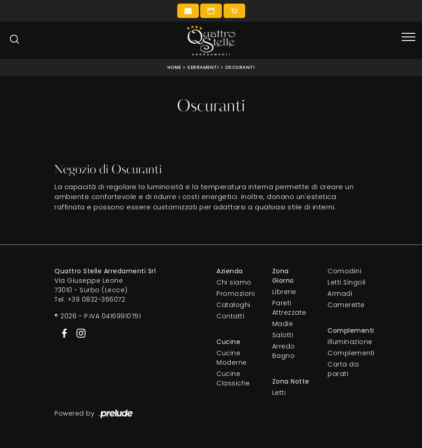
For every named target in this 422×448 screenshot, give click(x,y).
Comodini (344, 271)
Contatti (230, 316)
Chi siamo (233, 282)
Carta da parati (343, 369)
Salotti (283, 334)
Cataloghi (233, 304)
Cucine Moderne (231, 357)
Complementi (348, 352)
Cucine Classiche (233, 378)
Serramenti (203, 67)
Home (174, 67)
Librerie (284, 291)
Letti (279, 392)
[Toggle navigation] (408, 37)
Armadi (340, 293)
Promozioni (235, 293)
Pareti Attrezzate (289, 308)
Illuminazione (348, 341)
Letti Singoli (347, 282)
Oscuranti (240, 67)
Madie (282, 323)
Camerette (346, 304)
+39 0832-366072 (96, 299)
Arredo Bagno (283, 351)
